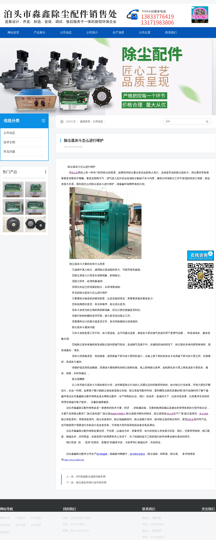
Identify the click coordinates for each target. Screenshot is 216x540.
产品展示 (39, 32)
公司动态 (66, 32)
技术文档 (9, 142)
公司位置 (144, 32)
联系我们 (171, 32)
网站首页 (13, 32)
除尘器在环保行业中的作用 (91, 482)
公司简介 (92, 32)
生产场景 (118, 32)
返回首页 (85, 121)
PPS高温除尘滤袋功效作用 (90, 476)
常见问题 (9, 151)
